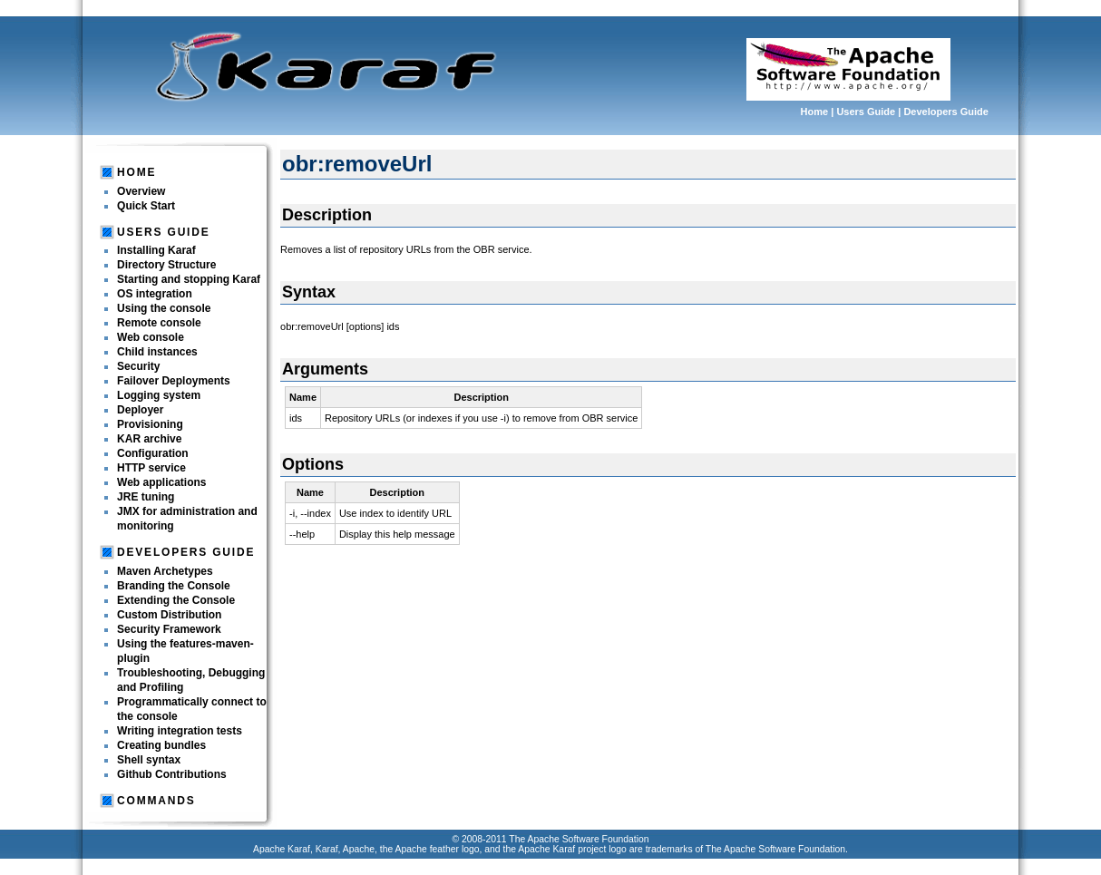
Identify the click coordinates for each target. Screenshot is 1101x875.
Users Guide (865, 111)
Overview (141, 191)
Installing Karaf (156, 250)
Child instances (157, 351)
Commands (156, 800)
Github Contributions (172, 774)
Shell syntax (148, 759)
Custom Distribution (169, 614)
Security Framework (169, 629)
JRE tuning (145, 497)
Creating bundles (161, 745)
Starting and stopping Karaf (188, 279)
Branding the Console (173, 585)
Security (138, 366)
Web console (150, 337)
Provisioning (150, 424)
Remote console (159, 322)
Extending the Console (176, 600)
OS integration (154, 293)
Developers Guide (946, 111)
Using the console (163, 308)
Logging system (158, 395)
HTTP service (151, 468)
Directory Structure (166, 264)
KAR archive (149, 439)
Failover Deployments (173, 380)
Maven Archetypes (165, 571)
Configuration (153, 453)
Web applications (161, 482)
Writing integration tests (179, 730)
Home (815, 111)
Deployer (140, 409)
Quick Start (146, 205)
